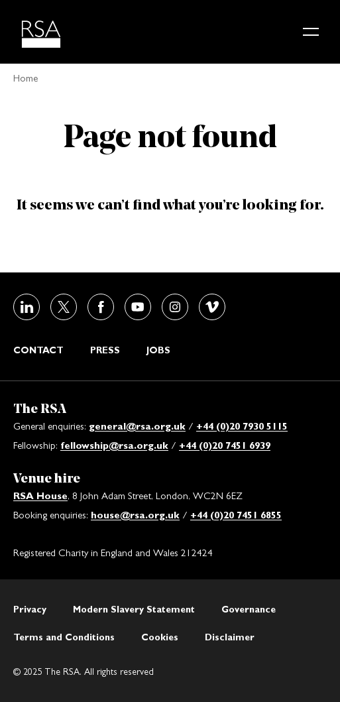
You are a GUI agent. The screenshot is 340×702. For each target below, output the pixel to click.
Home (25, 78)
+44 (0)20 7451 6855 (236, 514)
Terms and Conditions (64, 637)
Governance (248, 609)
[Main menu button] (311, 32)
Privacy (29, 609)
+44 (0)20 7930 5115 (242, 426)
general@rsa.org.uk (137, 426)
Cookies (159, 637)
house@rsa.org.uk (135, 514)
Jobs (158, 350)
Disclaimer (230, 637)
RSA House (40, 495)
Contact (38, 350)
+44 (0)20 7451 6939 (224, 445)
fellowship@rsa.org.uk (114, 445)
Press (105, 350)
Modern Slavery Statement (134, 609)
